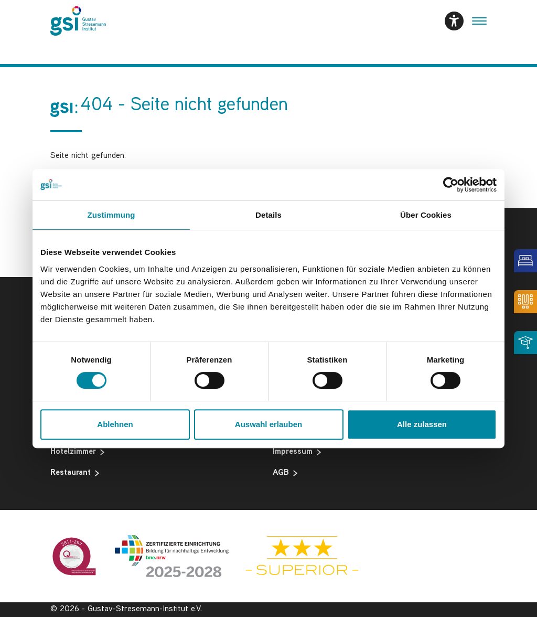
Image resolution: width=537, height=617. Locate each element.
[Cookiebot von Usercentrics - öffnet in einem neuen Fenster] (451, 185)
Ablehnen (115, 424)
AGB (285, 473)
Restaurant (74, 473)
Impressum (297, 452)
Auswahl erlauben (268, 424)
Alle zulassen (422, 424)
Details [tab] (268, 214)
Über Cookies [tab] (426, 214)
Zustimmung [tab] (111, 214)
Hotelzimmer (77, 452)
